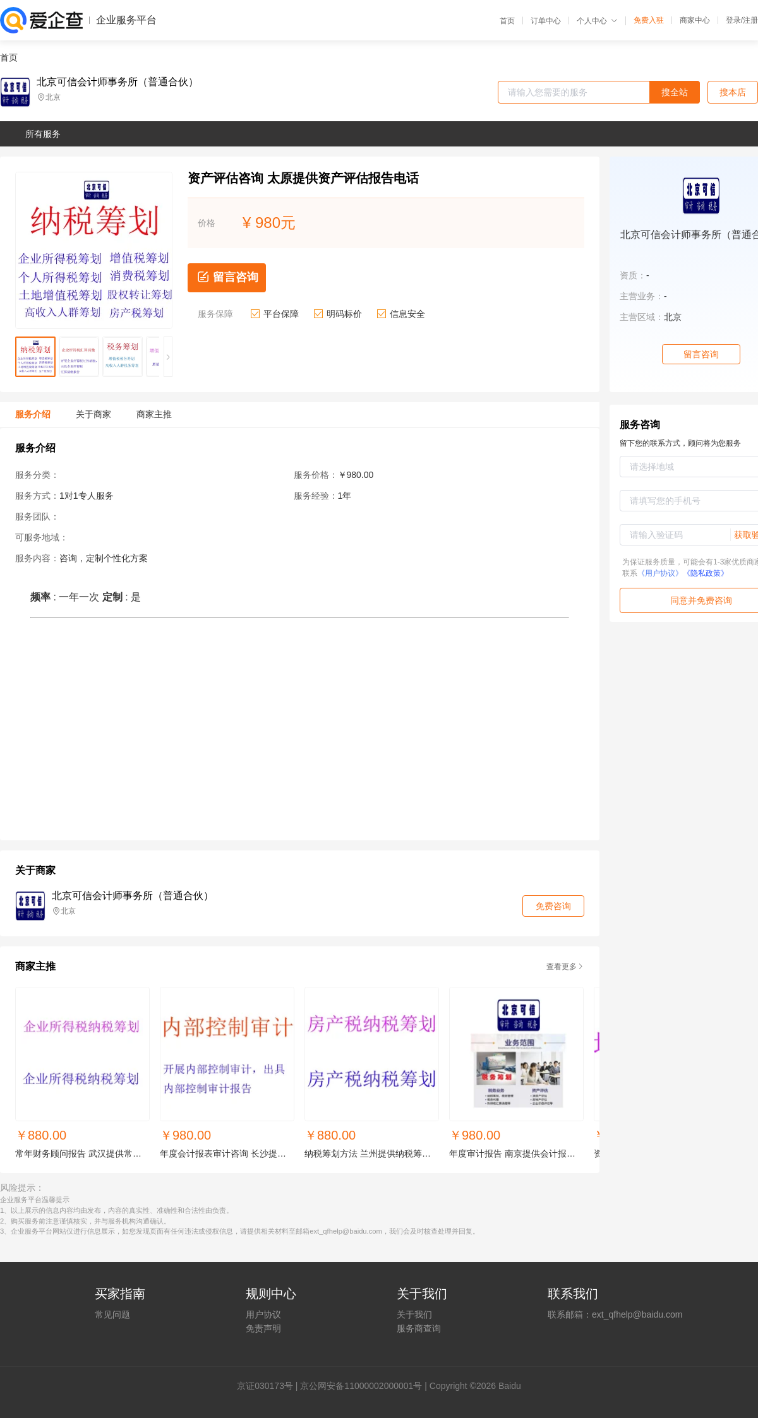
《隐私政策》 (705, 573)
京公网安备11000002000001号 (361, 1386)
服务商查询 (419, 1328)
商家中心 (695, 20)
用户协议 (263, 1314)
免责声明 (263, 1328)
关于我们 (414, 1314)
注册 (750, 20)
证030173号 (269, 1386)
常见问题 (112, 1314)
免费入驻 (649, 20)
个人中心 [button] (597, 20)
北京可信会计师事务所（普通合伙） (117, 82)
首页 (507, 21)
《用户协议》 (660, 573)
